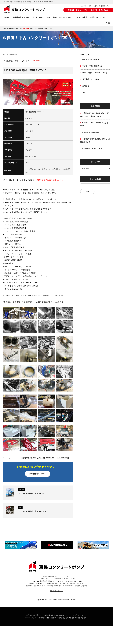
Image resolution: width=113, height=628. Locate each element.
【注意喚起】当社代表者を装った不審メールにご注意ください (94, 115)
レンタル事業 (81, 17)
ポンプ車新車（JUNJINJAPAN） (96, 73)
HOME (6, 17)
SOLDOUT (50, 458)
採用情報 (94, 10)
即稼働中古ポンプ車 (21, 17)
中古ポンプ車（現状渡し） (93, 66)
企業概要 (71, 10)
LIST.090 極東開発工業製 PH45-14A (33, 513)
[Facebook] (106, 23)
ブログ (86, 10)
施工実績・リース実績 (91, 80)
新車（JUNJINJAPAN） (63, 17)
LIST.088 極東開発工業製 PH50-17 (32, 493)
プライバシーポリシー (56, 593)
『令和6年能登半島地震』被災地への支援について (95, 142)
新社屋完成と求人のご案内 (93, 151)
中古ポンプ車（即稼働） (92, 59)
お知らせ (79, 10)
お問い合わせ (104, 10)
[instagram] (109, 23)
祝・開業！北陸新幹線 (91, 134)
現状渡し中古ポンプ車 (41, 17)
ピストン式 (41, 458)
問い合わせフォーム (37, 474)
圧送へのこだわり (97, 17)
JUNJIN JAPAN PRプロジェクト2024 (94, 125)
